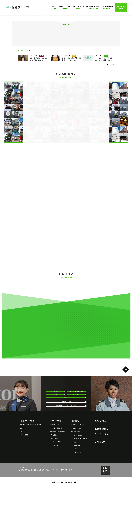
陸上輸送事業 (55, 471)
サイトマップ (99, 482)
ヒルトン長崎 (78, 499)
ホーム (30, 14)
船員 (55, 430)
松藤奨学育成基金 (97, 14)
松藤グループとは (44, 14)
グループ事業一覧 (61, 14)
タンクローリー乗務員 (76, 424)
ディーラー (76, 430)
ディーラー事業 (56, 489)
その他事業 (54, 492)
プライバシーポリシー (102, 477)
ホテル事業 (54, 485)
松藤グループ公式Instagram (66, 451)
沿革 (21, 478)
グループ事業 (56, 467)
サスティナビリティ (79, 14)
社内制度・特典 (76, 475)
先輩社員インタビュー (78, 471)
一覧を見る (109, 137)
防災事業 (54, 482)
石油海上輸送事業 (56, 475)
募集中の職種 (76, 478)
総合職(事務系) (55, 424)
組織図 (22, 475)
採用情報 (75, 467)
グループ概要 (24, 482)
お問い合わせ (104, 516)
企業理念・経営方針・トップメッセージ (32, 471)
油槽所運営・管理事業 (58, 478)
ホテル (66, 437)
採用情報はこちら (66, 444)
